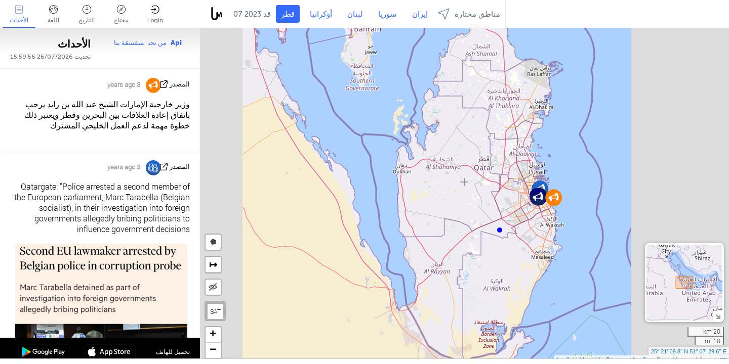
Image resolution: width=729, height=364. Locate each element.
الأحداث (19, 14)
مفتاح (121, 14)
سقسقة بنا (129, 43)
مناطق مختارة (469, 14)
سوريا (387, 14)
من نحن (157, 43)
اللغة (53, 14)
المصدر (180, 84)
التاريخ (86, 14)
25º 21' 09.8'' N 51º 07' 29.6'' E (688, 351)
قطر (288, 14)
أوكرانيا (321, 14)
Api (176, 43)
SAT (215, 311)
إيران (420, 14)
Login (155, 14)
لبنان (355, 14)
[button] (499, 230)
